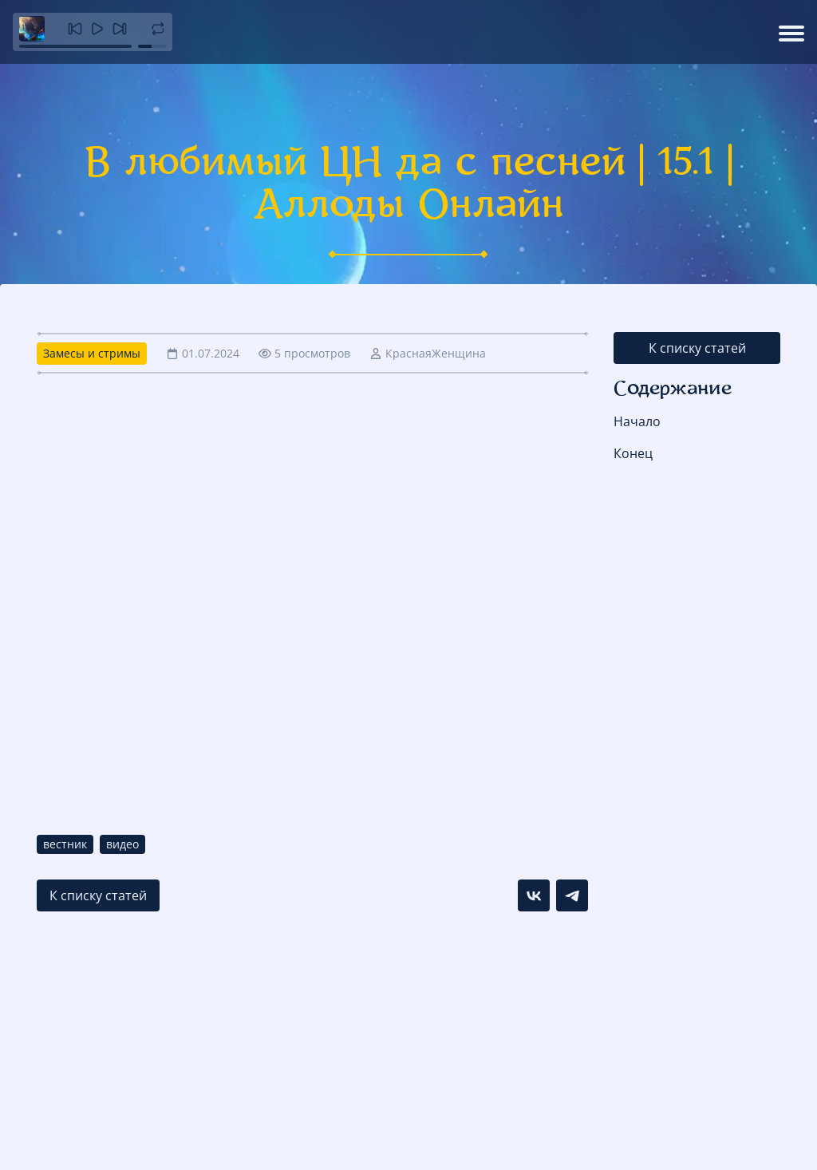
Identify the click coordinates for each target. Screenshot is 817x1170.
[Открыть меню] (791, 32)
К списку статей (697, 348)
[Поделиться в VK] (534, 895)
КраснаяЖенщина (435, 353)
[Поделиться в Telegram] (572, 895)
